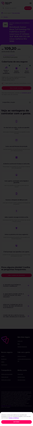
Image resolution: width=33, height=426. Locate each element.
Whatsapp (30, 102)
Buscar (28, 8)
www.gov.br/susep (6, 408)
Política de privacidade (6, 376)
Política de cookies (6, 382)
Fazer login (20, 376)
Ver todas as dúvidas (16, 275)
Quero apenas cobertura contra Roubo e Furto (18, 83)
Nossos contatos (22, 358)
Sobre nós (20, 343)
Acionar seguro (21, 379)
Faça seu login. (16, 13)
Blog (19, 346)
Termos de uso (4, 379)
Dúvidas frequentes (22, 349)
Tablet (2, 364)
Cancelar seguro (21, 382)
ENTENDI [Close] (16, 421)
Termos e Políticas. (14, 418)
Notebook (3, 361)
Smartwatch (4, 367)
